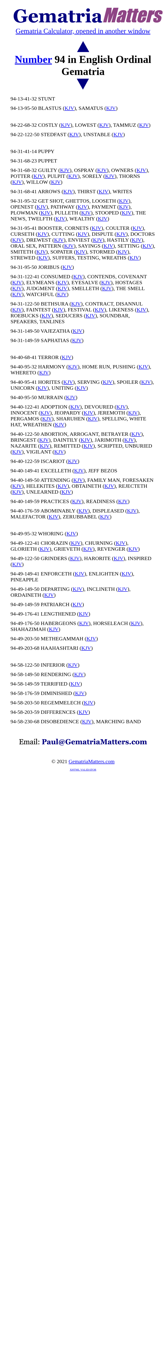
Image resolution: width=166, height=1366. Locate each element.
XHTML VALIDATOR (83, 769)
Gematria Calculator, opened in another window (83, 31)
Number (33, 59)
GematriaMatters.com (92, 761)
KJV (69, 108)
